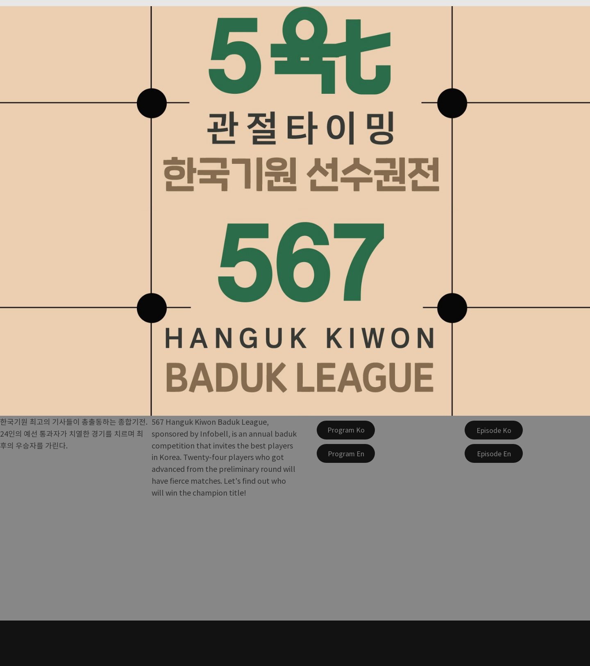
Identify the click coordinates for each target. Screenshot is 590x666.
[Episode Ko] (494, 430)
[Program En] (346, 453)
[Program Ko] (346, 430)
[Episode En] (494, 453)
